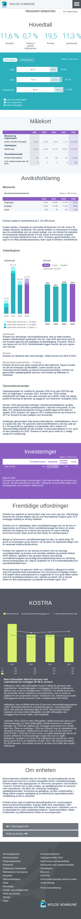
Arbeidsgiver (47, 868)
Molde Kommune (22, 4)
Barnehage (8, 886)
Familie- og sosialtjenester (16, 890)
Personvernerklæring (51, 888)
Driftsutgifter (10, 60)
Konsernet (8, 865)
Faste (54, 265)
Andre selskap (48, 883)
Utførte (46, 265)
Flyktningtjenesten (20, 826)
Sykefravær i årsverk (52, 269)
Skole (5, 883)
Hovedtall (7, 875)
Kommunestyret (10, 857)
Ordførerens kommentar (14, 868)
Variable (64, 265)
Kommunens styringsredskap (55, 861)
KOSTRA (45, 875)
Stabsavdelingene (11, 879)
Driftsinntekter (26, 60)
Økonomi (45, 872)
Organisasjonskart (12, 861)
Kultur (6, 901)
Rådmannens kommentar (15, 872)
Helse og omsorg (14, 833)
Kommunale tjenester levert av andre (59, 879)
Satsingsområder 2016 (52, 857)
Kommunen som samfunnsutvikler (57, 865)
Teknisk (6, 897)
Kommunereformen (50, 854)
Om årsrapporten (11, 854)
